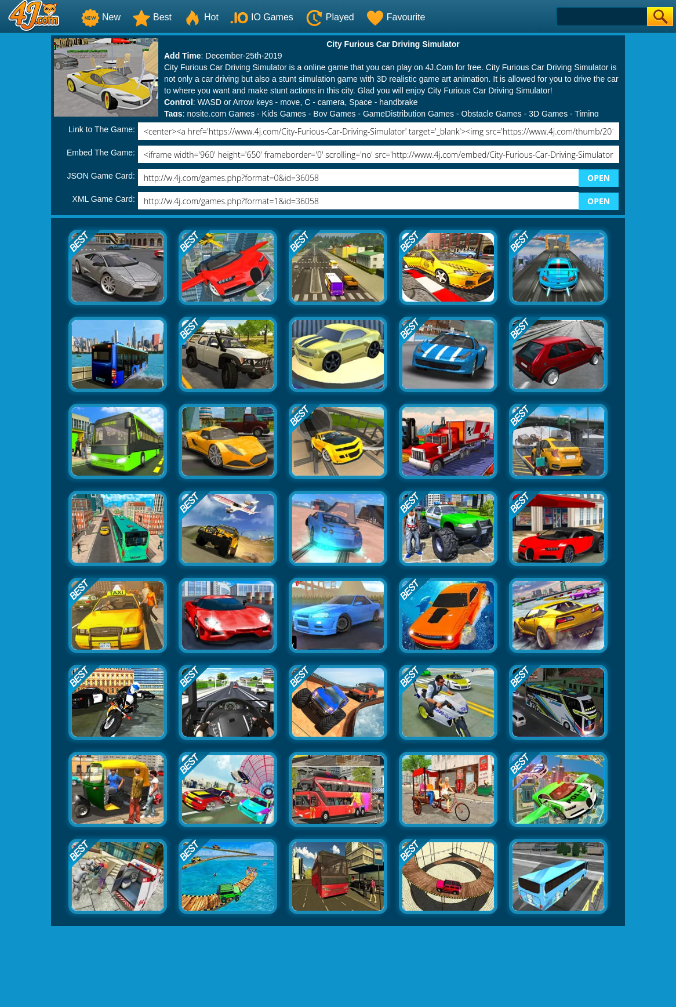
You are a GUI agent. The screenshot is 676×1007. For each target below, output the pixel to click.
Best (152, 17)
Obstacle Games (491, 113)
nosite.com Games (221, 113)
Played (329, 17)
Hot (201, 17)
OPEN (598, 177)
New (101, 17)
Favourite (396, 17)
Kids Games (284, 113)
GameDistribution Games (408, 113)
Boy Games (334, 113)
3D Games (548, 113)
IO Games (261, 17)
